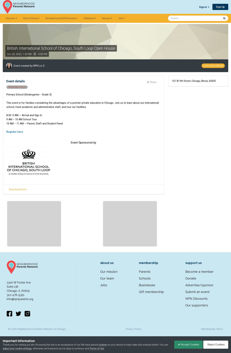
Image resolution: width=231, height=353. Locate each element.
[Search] (185, 18)
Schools (145, 278)
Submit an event (197, 292)
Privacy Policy (133, 329)
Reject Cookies (216, 344)
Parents (144, 271)
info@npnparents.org (20, 299)
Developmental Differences (61, 18)
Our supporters (196, 305)
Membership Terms (212, 329)
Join (121, 18)
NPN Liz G (39, 65)
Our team (107, 278)
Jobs (103, 285)
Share (151, 82)
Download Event (18, 189)
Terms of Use (97, 348)
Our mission (108, 271)
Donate (190, 278)
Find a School (31, 18)
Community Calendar (213, 65)
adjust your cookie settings (17, 348)
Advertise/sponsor (199, 285)
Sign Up (220, 7)
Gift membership (151, 292)
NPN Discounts (196, 298)
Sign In (204, 7)
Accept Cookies (188, 344)
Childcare (90, 18)
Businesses (147, 285)
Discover (11, 18)
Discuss (107, 18)
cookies (103, 344)
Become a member (199, 271)
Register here (14, 131)
